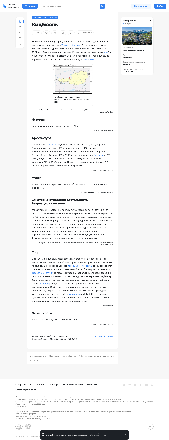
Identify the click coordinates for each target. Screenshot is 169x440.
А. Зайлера (46, 289)
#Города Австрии (38, 362)
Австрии (76, 51)
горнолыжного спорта (80, 271)
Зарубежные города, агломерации (45, 23)
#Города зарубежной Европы (62, 362)
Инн (106, 58)
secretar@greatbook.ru (41, 418)
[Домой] (11, 6)
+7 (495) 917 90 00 (38, 416)
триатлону (74, 299)
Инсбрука (89, 65)
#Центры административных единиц (96, 362)
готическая (53, 150)
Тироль (65, 51)
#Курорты (34, 366)
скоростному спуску (42, 278)
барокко (98, 161)
